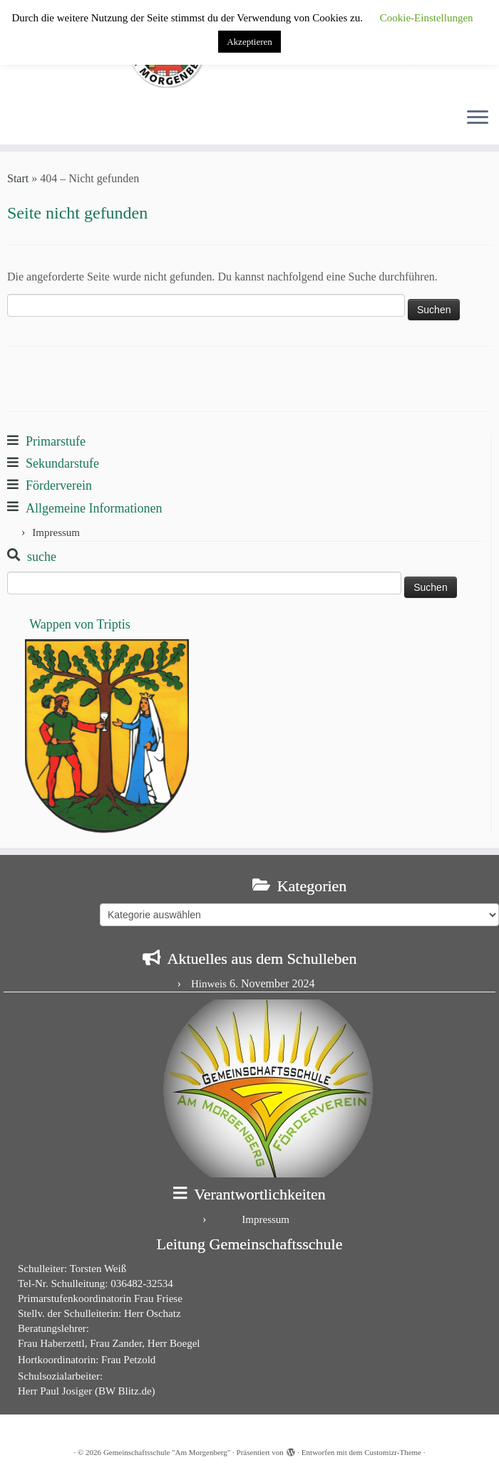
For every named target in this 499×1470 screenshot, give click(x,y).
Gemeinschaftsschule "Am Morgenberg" (166, 1452)
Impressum (56, 532)
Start (18, 178)
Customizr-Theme (392, 1452)
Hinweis (209, 983)
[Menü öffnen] (477, 119)
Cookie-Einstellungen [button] (426, 17)
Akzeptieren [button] (249, 41)
